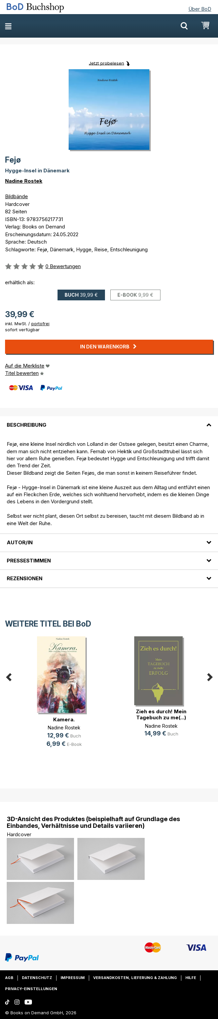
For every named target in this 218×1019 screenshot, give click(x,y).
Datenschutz (37, 977)
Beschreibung (26, 425)
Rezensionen (24, 578)
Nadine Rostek (23, 181)
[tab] (109, 421)
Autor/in (20, 542)
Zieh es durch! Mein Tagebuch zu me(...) (161, 714)
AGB (9, 977)
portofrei (40, 323)
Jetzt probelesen (106, 63)
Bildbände (16, 196)
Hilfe (190, 977)
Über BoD (199, 9)
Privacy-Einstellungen (31, 988)
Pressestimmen (29, 560)
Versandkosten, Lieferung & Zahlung (135, 977)
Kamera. (64, 719)
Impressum (73, 977)
